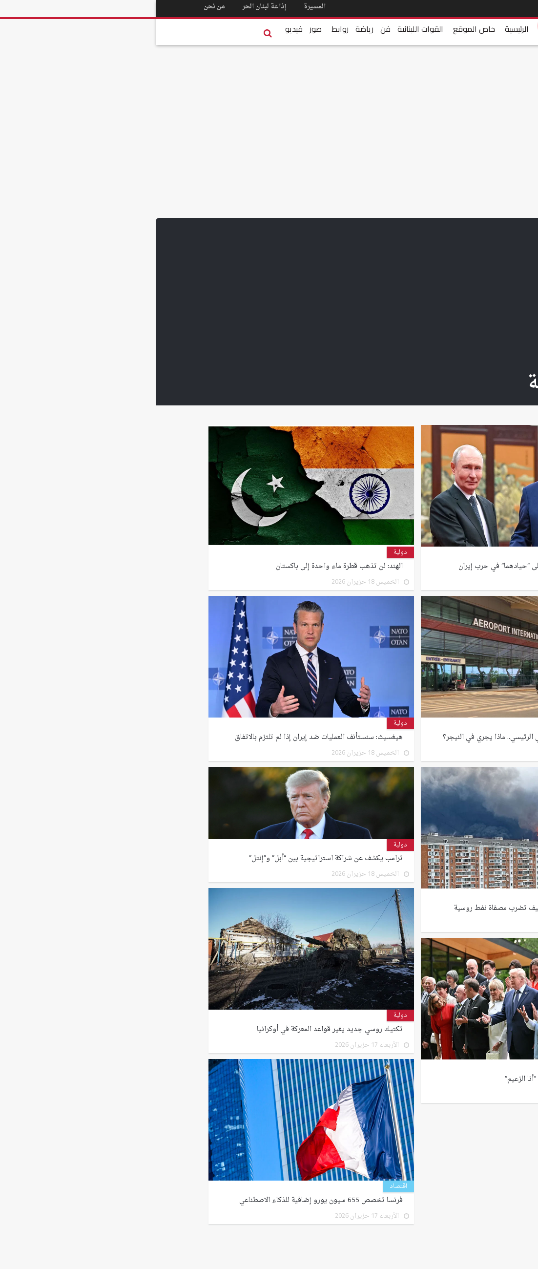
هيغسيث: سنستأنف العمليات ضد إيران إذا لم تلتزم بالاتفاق (162, 735)
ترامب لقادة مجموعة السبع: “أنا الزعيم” (403, 1077)
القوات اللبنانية (265, 28)
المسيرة (161, 6)
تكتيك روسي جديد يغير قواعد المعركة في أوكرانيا (173, 1027)
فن (230, 28)
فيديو (138, 28)
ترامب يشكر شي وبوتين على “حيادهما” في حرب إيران (380, 564)
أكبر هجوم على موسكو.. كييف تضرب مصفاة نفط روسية (378, 906)
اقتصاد (242, 1186)
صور (160, 28)
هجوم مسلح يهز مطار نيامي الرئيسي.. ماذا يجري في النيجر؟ (372, 735)
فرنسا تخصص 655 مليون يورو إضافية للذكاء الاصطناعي (164, 1198)
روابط (184, 28)
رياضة (209, 28)
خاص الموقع (318, 28)
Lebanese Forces (437, 25)
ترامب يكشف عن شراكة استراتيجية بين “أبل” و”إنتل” (170, 856)
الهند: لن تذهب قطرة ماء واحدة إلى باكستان (182, 564)
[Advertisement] (269, 291)
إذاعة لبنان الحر (110, 6)
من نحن (59, 6)
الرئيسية (361, 28)
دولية (457, 552)
